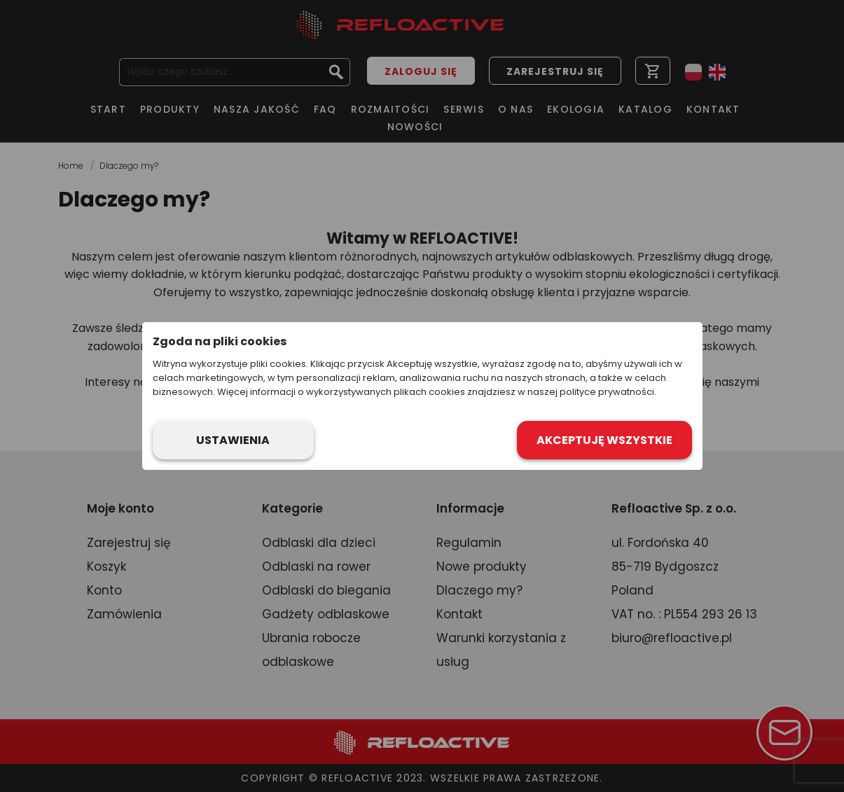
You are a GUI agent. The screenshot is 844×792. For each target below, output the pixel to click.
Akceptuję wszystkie (604, 440)
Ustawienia (233, 440)
